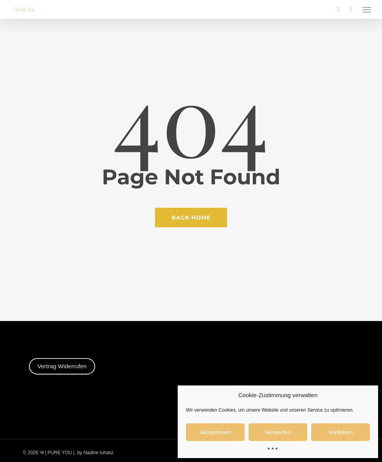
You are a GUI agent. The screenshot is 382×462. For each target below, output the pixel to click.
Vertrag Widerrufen (62, 366)
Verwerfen (278, 432)
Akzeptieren (215, 432)
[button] (366, 9)
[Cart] (351, 9)
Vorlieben (340, 432)
